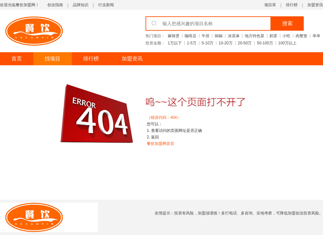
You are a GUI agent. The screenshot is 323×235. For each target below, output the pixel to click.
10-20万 (226, 43)
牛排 (205, 36)
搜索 (287, 23)
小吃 (286, 36)
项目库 (270, 5)
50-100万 (265, 43)
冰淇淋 (233, 36)
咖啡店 (190, 36)
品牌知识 (80, 5)
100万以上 (287, 43)
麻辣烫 (173, 36)
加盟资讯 (315, 5)
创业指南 (55, 5)
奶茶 (273, 36)
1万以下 (175, 43)
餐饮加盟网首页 (160, 143)
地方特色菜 (254, 36)
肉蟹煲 (301, 36)
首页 (16, 58)
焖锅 (219, 36)
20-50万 (245, 43)
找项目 (52, 58)
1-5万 (191, 43)
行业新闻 (106, 5)
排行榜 (292, 5)
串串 (316, 36)
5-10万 (207, 43)
